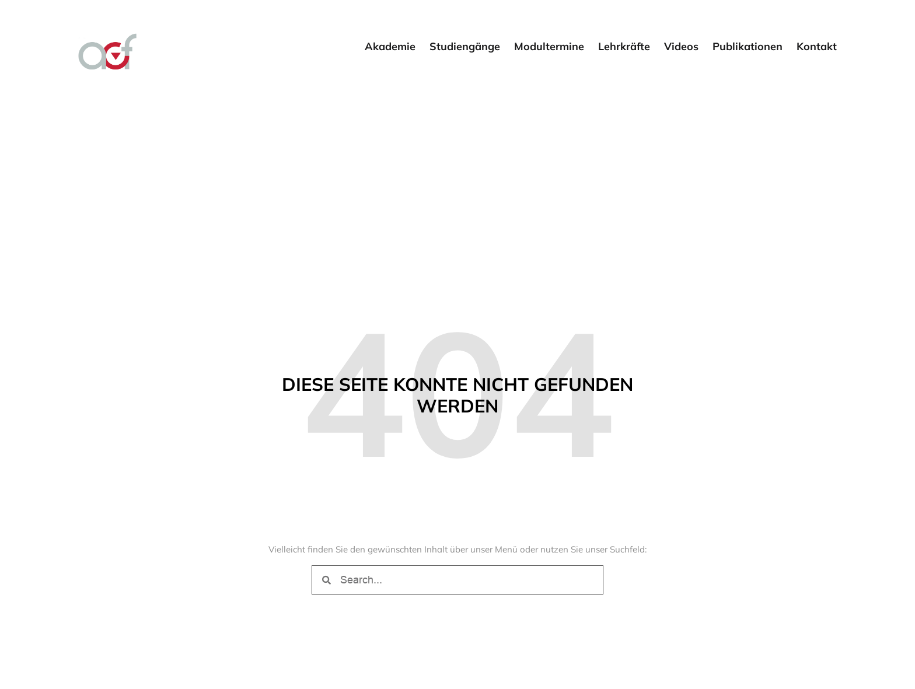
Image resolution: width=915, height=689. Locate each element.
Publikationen (748, 46)
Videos (681, 46)
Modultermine (549, 46)
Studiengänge (464, 46)
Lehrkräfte (624, 46)
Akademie (390, 46)
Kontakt (817, 46)
